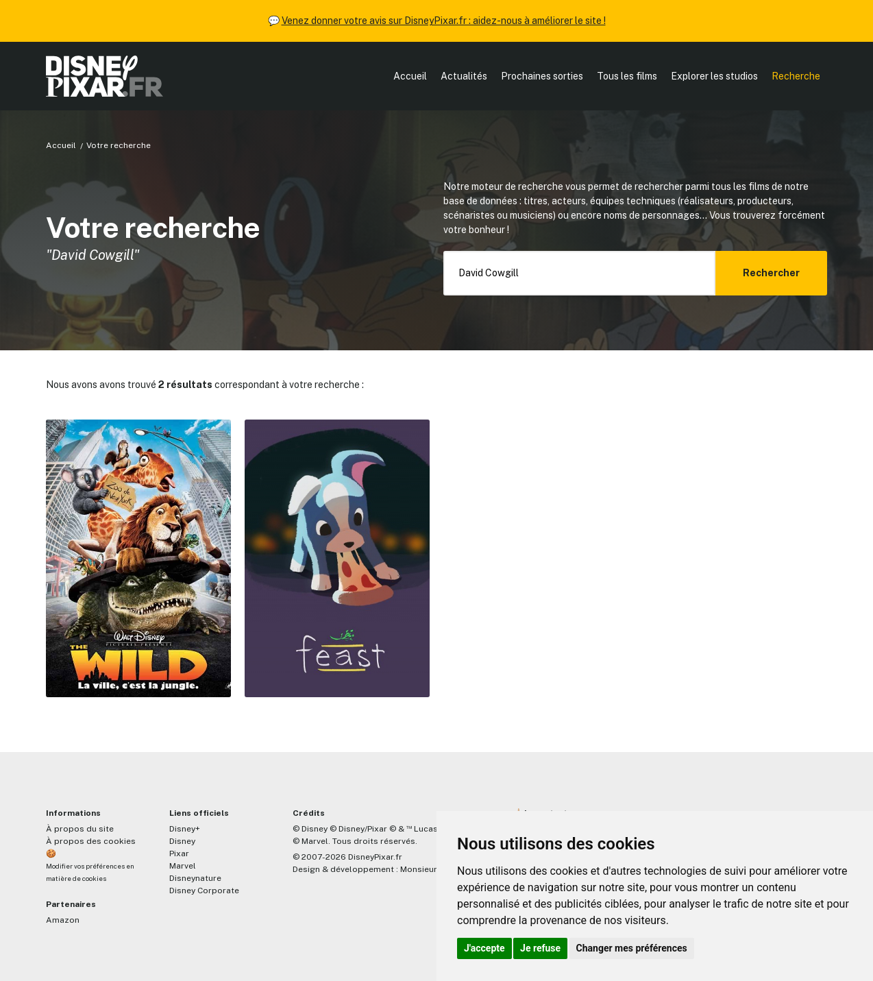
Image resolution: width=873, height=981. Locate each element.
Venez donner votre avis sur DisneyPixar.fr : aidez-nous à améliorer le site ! (444, 20)
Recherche (796, 76)
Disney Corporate (204, 890)
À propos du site (80, 829)
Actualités (464, 76)
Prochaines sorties (542, 76)
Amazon (62, 920)
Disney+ (184, 829)
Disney (182, 841)
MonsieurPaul (427, 869)
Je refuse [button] (540, 948)
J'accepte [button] (484, 948)
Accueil (410, 76)
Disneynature (195, 878)
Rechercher (771, 272)
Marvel (182, 866)
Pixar (179, 853)
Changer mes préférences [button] (631, 948)
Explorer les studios (714, 76)
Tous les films (627, 76)
